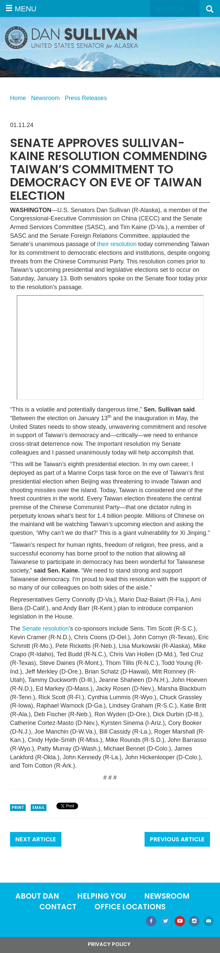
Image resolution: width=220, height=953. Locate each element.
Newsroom (45, 98)
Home (18, 98)
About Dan (37, 896)
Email (38, 807)
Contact (57, 907)
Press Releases (86, 98)
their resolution (117, 244)
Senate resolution (45, 628)
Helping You (101, 896)
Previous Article (177, 839)
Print (18, 807)
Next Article (35, 839)
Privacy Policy (109, 944)
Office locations (130, 907)
